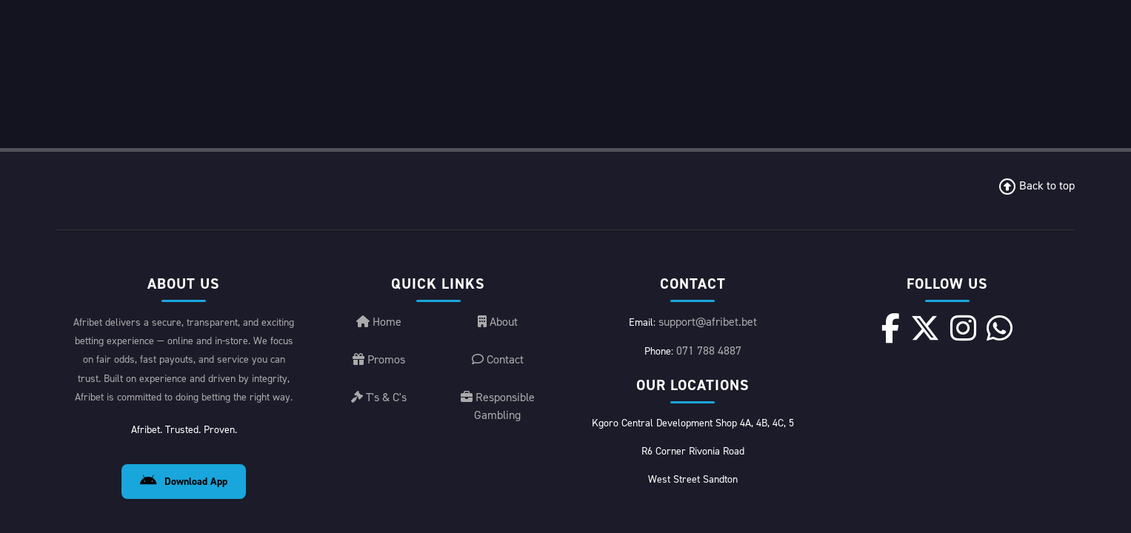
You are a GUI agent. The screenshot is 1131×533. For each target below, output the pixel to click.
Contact (498, 211)
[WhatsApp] (978, 180)
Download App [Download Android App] (183, 333)
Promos (378, 211)
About (498, 173)
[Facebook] (915, 180)
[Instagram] (958, 180)
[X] (936, 180)
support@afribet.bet (707, 173)
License (961, 487)
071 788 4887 (708, 202)
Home (379, 173)
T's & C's (379, 249)
